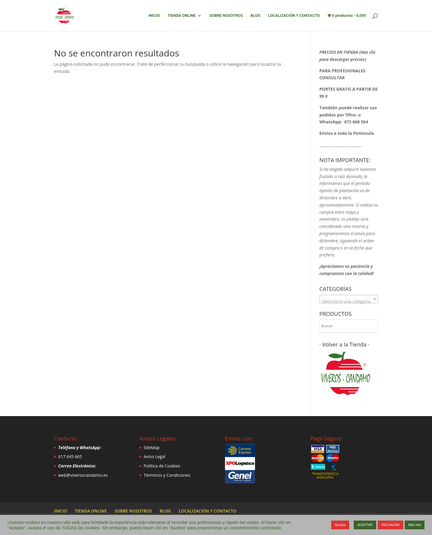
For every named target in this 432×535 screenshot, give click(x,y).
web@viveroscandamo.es (83, 475)
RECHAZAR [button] (390, 525)
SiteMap (152, 447)
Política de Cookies (162, 466)
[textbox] (349, 301)
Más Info (414, 525)
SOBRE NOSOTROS (226, 16)
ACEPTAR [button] (365, 525)
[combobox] (349, 299)
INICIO (154, 16)
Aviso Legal (154, 456)
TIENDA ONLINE (181, 16)
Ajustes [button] (340, 525)
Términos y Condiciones (167, 475)
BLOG (255, 16)
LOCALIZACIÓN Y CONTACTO (294, 16)
